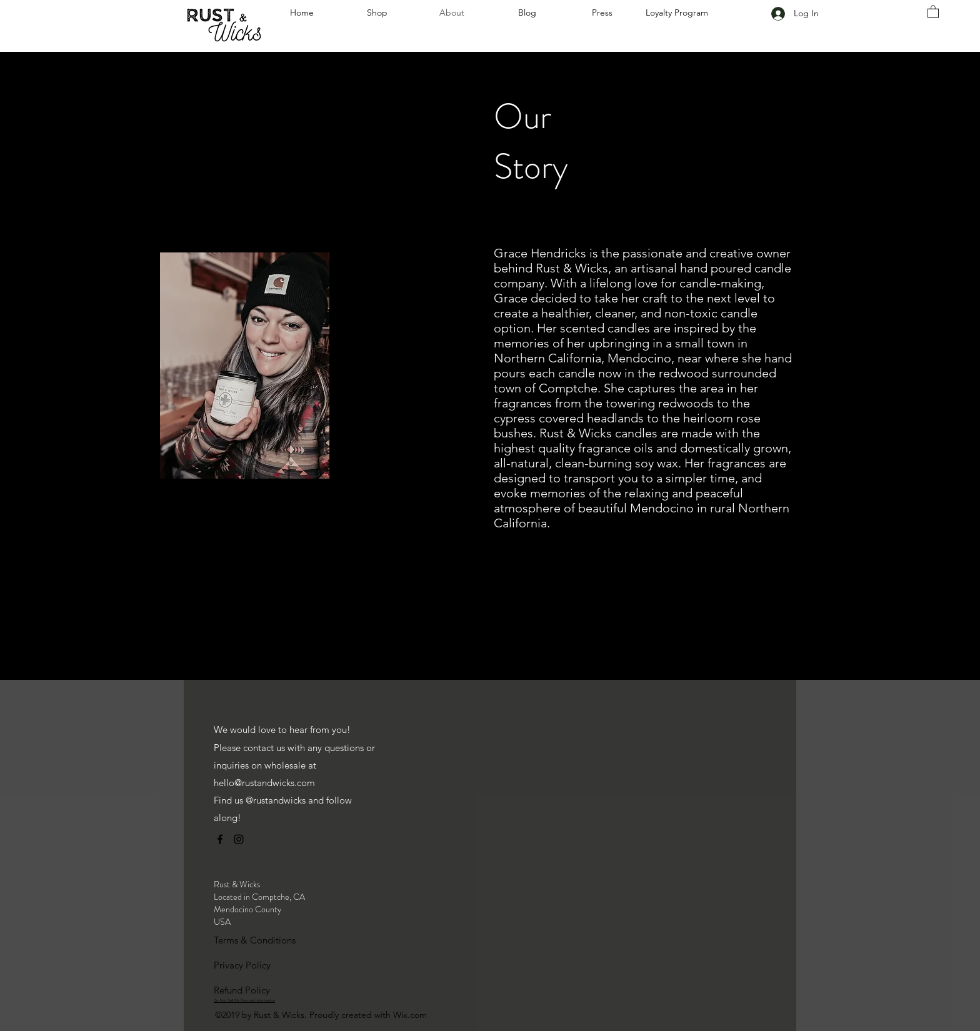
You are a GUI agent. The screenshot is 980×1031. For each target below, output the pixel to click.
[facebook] (220, 839)
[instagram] (238, 839)
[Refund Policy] (258, 990)
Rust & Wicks (237, 884)
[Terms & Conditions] (258, 940)
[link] (933, 10)
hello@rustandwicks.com (264, 783)
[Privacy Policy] (258, 965)
